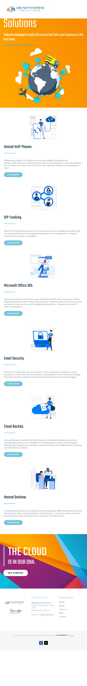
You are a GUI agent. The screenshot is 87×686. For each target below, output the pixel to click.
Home (61, 602)
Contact (62, 617)
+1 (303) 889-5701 (46, 615)
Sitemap (71, 635)
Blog (61, 613)
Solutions (63, 609)
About (61, 606)
